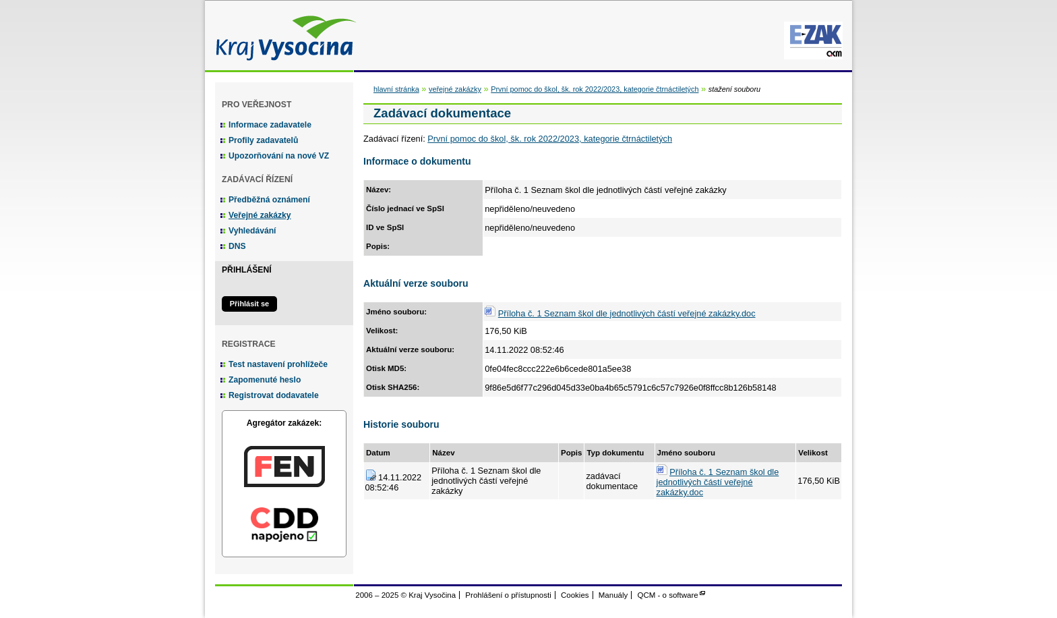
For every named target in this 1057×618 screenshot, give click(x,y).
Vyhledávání (252, 230)
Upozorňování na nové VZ (279, 156)
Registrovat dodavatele (274, 395)
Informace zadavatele (270, 125)
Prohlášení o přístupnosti (508, 595)
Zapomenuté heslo (265, 380)
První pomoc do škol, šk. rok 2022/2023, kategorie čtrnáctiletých (594, 89)
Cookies (575, 595)
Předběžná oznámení (269, 199)
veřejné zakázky (455, 89)
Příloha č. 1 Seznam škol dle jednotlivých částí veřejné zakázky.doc (627, 313)
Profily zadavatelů (263, 140)
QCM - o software (668, 595)
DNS (237, 246)
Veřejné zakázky (260, 215)
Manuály (613, 595)
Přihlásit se (249, 304)
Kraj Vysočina (282, 35)
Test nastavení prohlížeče (278, 364)
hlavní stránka (396, 89)
